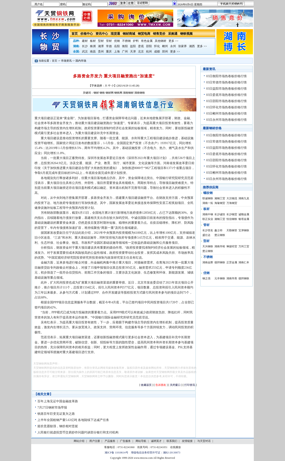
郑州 (165, 51)
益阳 (133, 46)
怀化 (157, 46)
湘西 (192, 46)
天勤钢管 (231, 230)
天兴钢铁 (207, 246)
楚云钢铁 (219, 235)
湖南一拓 (207, 203)
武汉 (85, 51)
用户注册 (94, 441)
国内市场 (80, 60)
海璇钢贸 (219, 203)
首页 (74, 33)
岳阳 (117, 46)
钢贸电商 (144, 33)
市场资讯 (66, 60)
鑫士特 (218, 230)
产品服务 (110, 441)
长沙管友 (207, 230)
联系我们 (172, 441)
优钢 (117, 40)
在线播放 (175, 447)
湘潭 (101, 46)
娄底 (141, 46)
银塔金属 (243, 219)
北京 (141, 51)
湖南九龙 (243, 198)
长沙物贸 (231, 214)
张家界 (182, 46)
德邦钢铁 (219, 262)
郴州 (165, 46)
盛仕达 (206, 235)
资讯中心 (102, 33)
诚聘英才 (156, 441)
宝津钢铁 (243, 230)
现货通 (115, 33)
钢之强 (206, 278)
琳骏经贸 (231, 246)
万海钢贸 (231, 203)
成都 (157, 51)
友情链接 (187, 441)
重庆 (109, 51)
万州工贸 (243, 246)
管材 (109, 40)
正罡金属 (231, 262)
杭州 (149, 51)
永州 (173, 46)
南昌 (93, 51)
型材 (101, 40)
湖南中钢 (207, 214)
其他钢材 (160, 40)
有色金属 (147, 40)
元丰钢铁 (219, 278)
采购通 (172, 33)
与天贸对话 (204, 441)
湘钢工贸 (219, 198)
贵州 (101, 51)
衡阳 (125, 46)
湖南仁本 (243, 262)
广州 (125, 51)
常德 (109, 46)
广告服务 (125, 441)
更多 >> (173, 40)
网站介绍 (79, 441)
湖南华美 (231, 278)
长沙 (85, 46)
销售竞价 (159, 33)
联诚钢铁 (207, 198)
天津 (133, 51)
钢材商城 (129, 33)
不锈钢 (126, 40)
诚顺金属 (243, 214)
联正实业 (207, 219)
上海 (117, 51)
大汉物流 (231, 198)
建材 (85, 40)
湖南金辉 (207, 262)
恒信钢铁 (231, 219)
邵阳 (149, 46)
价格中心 (86, 33)
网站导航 (141, 441)
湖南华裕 (219, 246)
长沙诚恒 (219, 214)
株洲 (93, 46)
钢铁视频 (186, 33)
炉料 (136, 40)
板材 (93, 40)
